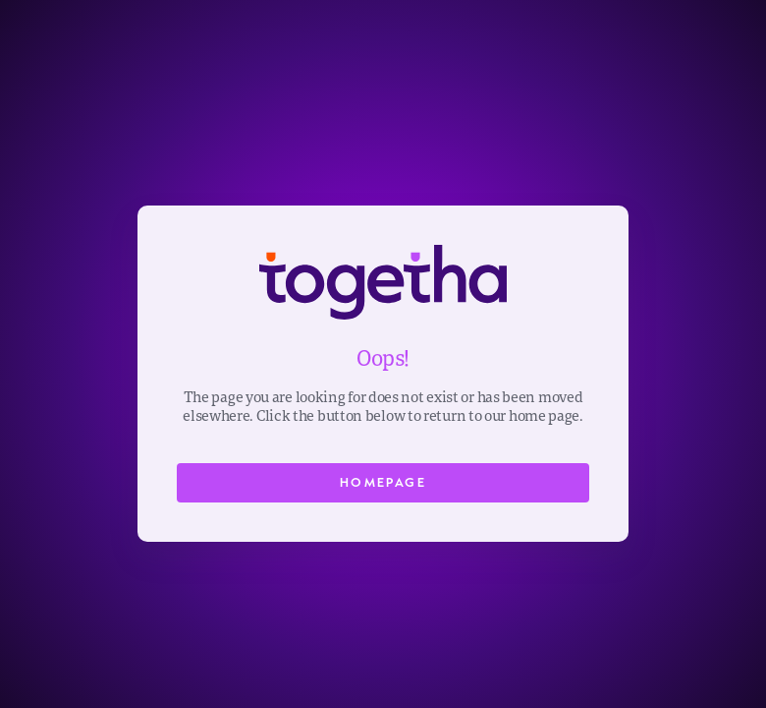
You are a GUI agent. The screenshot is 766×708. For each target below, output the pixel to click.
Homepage (383, 482)
